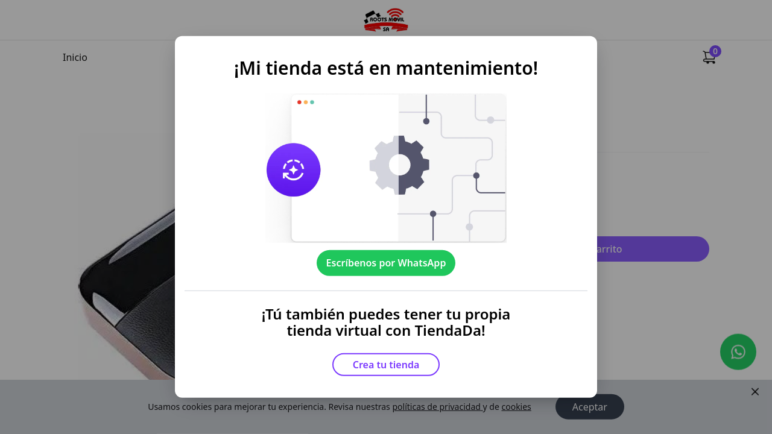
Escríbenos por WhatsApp (386, 262)
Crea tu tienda (386, 364)
